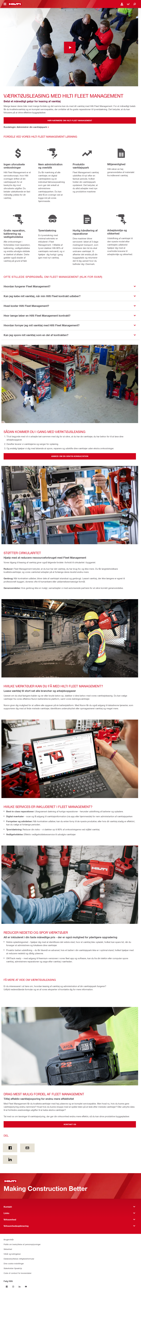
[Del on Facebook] (10, 1148)
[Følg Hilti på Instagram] (13, 1286)
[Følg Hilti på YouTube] (26, 1286)
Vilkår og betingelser (12, 1254)
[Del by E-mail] (27, 1148)
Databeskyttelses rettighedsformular (19, 1259)
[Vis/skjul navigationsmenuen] (5, 4)
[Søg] (134, 4)
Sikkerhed (8, 1249)
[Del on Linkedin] (10, 1159)
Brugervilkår (9, 1239)
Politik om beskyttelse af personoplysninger (22, 1244)
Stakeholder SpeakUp (13, 1268)
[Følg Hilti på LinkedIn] (19, 1286)
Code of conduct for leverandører (17, 1273)
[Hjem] (15, 4)
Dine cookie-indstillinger (14, 1263)
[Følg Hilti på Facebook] (7, 1286)
